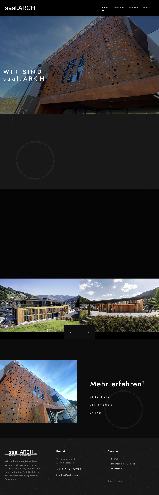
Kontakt (146, 7)
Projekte (133, 7)
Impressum (116, 468)
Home (105, 7)
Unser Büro (118, 7)
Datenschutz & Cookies (123, 463)
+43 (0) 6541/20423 (70, 468)
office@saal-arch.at (69, 474)
